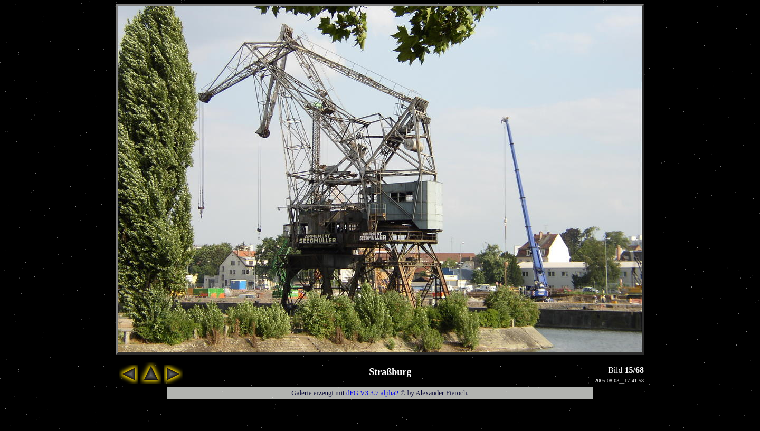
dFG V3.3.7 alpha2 (372, 393)
